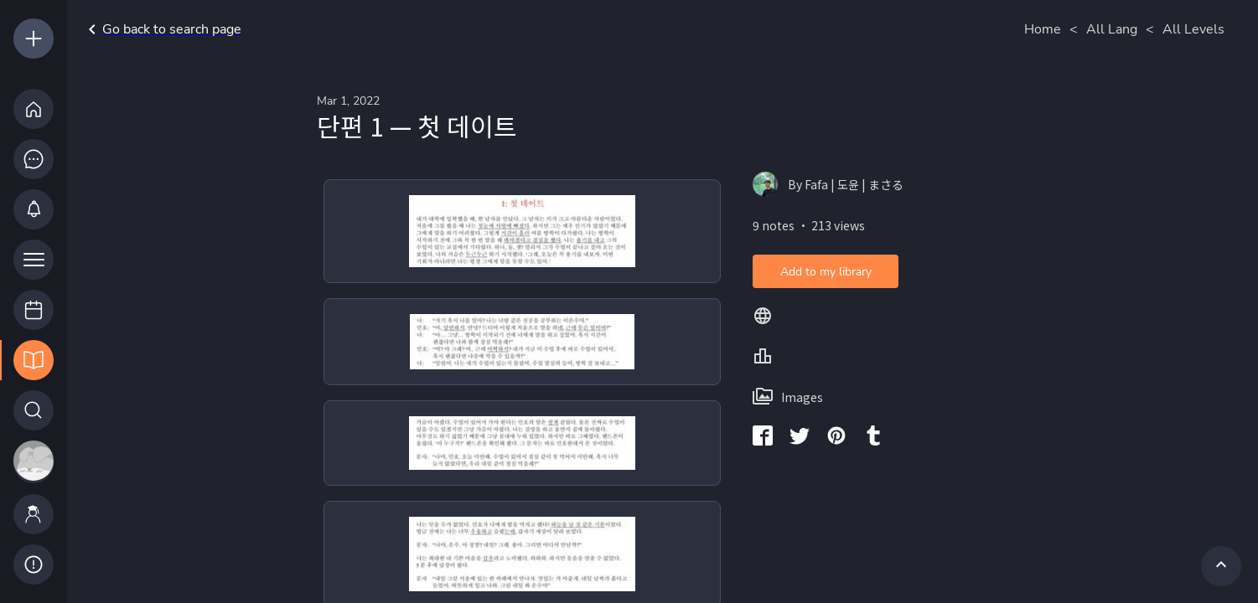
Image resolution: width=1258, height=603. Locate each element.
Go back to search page (161, 29)
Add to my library (826, 272)
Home (1042, 29)
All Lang (1111, 29)
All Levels (1193, 29)
